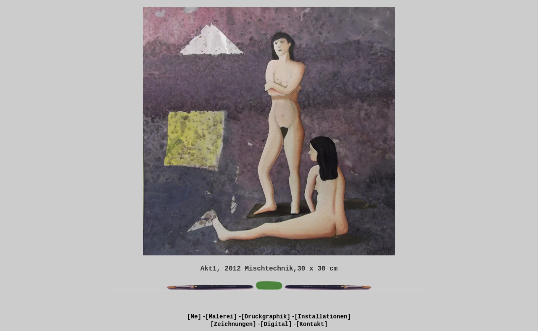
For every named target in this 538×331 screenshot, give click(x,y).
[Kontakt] (312, 324)
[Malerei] (221, 316)
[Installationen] (322, 316)
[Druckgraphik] (265, 316)
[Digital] (276, 324)
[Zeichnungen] (233, 324)
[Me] (194, 316)
